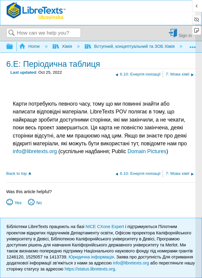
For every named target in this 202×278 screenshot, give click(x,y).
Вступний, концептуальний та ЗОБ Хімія (130, 46)
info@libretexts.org (35, 151)
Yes (17, 202)
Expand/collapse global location (192, 45)
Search (11, 33)
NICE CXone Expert (105, 226)
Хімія (63, 46)
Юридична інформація (91, 257)
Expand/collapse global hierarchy (13, 47)
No (39, 202)
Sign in (185, 35)
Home (30, 46)
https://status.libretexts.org (90, 269)
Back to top (16, 173)
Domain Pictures (146, 151)
